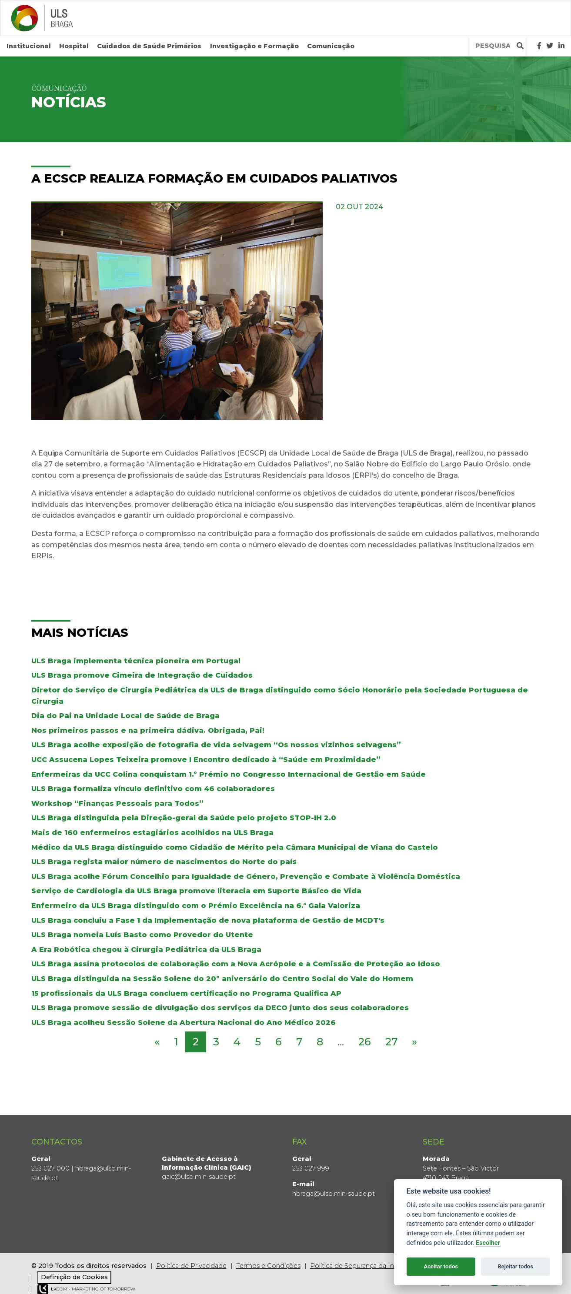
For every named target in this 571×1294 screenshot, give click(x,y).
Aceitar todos (441, 1266)
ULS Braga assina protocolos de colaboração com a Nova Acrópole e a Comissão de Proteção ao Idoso (235, 964)
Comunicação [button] (330, 46)
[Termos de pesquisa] (492, 46)
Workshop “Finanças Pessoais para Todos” (117, 803)
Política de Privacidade (191, 1266)
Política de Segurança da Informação (367, 1266)
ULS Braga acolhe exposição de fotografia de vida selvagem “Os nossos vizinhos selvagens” (216, 745)
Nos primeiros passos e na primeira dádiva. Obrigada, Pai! (147, 730)
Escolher (488, 1243)
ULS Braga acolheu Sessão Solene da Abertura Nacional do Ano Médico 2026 (183, 1022)
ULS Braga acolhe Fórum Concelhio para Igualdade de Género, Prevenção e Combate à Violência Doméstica (245, 876)
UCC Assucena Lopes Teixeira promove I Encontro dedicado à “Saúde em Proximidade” (206, 759)
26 (364, 1041)
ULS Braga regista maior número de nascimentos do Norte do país (164, 862)
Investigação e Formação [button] (254, 46)
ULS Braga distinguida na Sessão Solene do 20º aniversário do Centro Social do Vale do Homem (222, 979)
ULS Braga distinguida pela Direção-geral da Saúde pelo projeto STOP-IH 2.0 (183, 818)
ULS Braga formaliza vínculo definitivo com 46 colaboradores (153, 789)
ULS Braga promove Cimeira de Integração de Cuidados (142, 675)
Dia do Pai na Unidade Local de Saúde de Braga (125, 716)
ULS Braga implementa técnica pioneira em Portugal (135, 661)
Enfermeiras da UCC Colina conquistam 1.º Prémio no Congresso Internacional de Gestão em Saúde (228, 774)
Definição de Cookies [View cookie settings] (74, 1277)
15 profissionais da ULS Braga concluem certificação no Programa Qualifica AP (186, 993)
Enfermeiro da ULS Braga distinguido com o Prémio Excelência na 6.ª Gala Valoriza (195, 905)
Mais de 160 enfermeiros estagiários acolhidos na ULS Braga (152, 832)
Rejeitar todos (515, 1266)
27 (391, 1041)
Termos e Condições (268, 1266)
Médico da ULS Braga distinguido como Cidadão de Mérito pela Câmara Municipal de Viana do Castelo (234, 847)
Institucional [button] (29, 46)
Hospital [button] (74, 46)
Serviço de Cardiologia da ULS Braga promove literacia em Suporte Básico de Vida (196, 891)
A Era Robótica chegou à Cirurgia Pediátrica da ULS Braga (146, 949)
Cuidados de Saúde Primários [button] (149, 46)
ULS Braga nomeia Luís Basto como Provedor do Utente (142, 935)
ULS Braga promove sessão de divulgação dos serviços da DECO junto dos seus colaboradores (220, 1008)
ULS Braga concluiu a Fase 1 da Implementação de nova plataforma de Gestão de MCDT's (207, 920)
